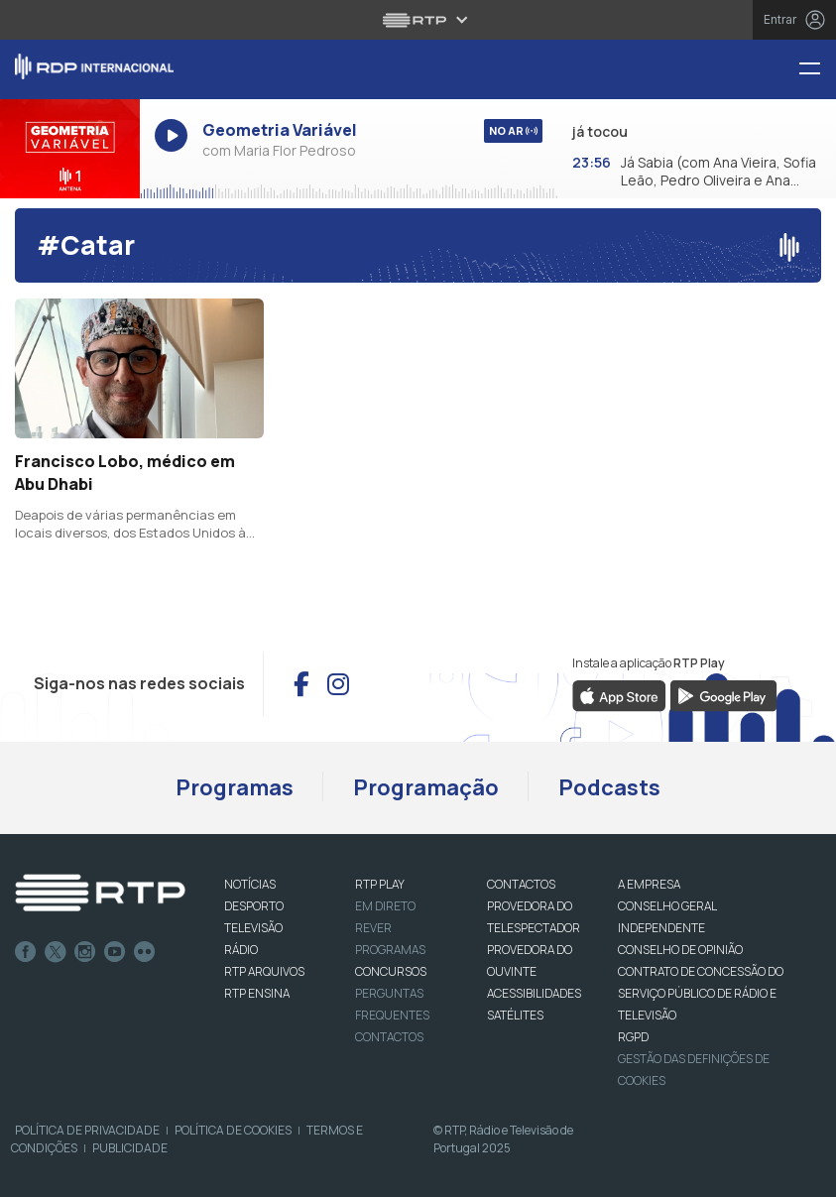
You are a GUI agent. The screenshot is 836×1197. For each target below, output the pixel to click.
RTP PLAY (380, 884)
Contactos (389, 1036)
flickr (145, 952)
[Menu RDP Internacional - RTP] (817, 70)
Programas (235, 787)
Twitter (55, 952)
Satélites (515, 1015)
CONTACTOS (521, 884)
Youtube (115, 952)
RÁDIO (241, 949)
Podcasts (609, 787)
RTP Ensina (257, 993)
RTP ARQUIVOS (264, 971)
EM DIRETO (385, 906)
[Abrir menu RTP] (418, 20)
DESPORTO (254, 906)
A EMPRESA (649, 884)
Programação (426, 787)
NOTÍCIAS (250, 884)
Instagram (85, 952)
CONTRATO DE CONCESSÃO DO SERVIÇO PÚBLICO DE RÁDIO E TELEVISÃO (700, 993)
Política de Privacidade (87, 1130)
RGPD (633, 1036)
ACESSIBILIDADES (534, 993)
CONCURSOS (390, 971)
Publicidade (130, 1147)
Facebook (26, 952)
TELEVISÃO (253, 927)
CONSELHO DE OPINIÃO (680, 949)
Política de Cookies (233, 1130)
